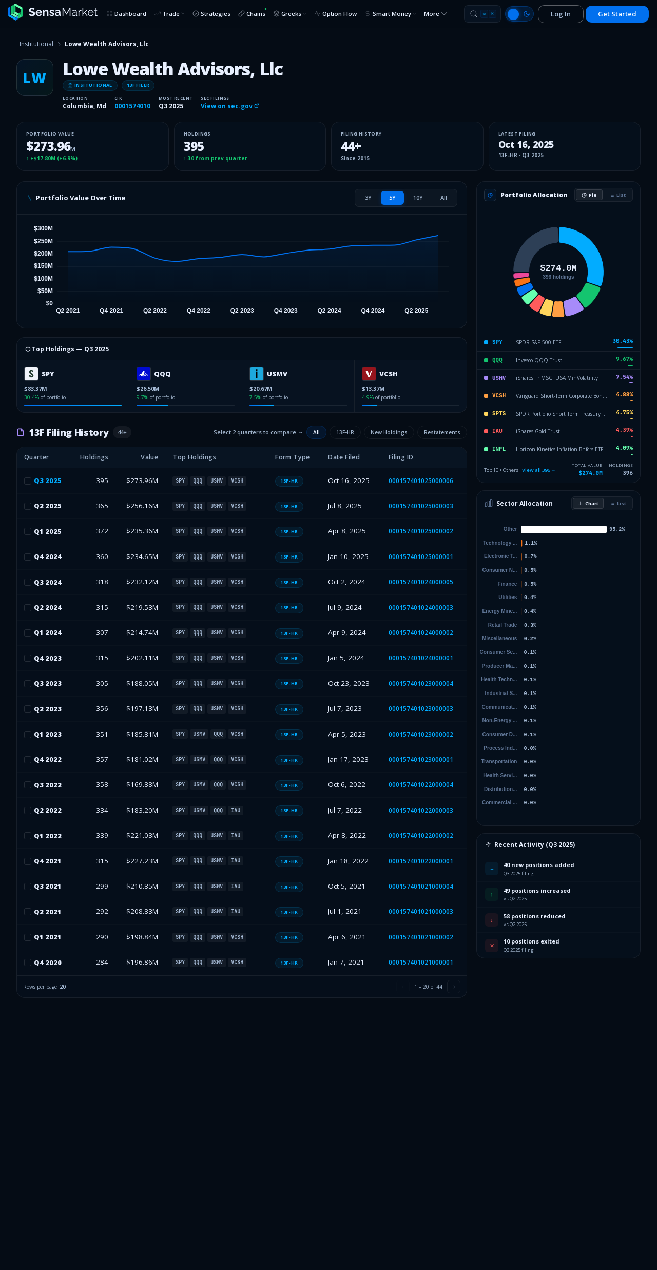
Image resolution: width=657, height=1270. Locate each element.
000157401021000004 (421, 886)
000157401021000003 (421, 911)
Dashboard (126, 13)
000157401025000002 (421, 531)
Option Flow (335, 13)
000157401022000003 (421, 810)
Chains (252, 12)
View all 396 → (539, 470)
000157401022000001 (421, 861)
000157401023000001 (421, 759)
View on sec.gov (230, 106)
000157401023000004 (421, 683)
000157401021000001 (421, 962)
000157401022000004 (421, 784)
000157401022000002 (421, 835)
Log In (561, 13)
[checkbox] (27, 481)
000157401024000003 (421, 607)
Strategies (211, 13)
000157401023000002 (421, 734)
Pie (589, 194)
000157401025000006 (421, 480)
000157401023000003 (421, 708)
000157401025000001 (421, 556)
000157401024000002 (421, 632)
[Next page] (453, 986)
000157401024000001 (421, 657)
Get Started (617, 13)
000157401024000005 (421, 582)
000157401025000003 (421, 506)
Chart (588, 503)
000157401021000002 (421, 937)
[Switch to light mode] (519, 14)
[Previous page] (403, 986)
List (617, 194)
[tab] (368, 197)
